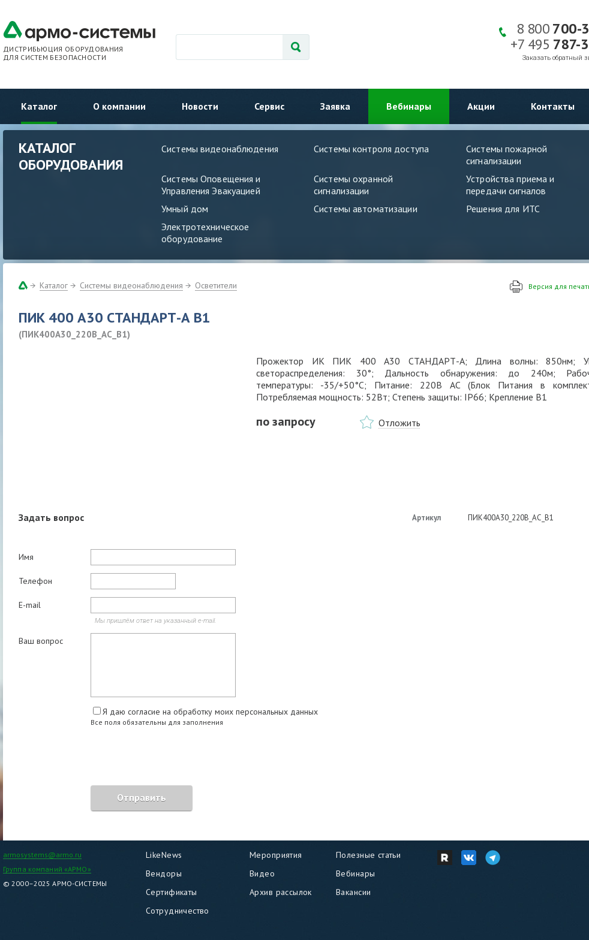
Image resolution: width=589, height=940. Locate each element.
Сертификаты (171, 892)
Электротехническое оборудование (205, 233)
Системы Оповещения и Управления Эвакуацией (211, 185)
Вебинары (408, 106)
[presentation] (110, 757)
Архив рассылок (281, 892)
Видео (262, 873)
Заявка (335, 106)
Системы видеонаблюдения (219, 149)
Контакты (553, 106)
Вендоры (164, 873)
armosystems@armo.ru (42, 854)
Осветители (216, 285)
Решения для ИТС (503, 209)
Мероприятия (276, 854)
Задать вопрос (51, 517)
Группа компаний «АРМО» (47, 868)
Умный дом (184, 209)
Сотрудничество (177, 910)
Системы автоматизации (365, 209)
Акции (481, 106)
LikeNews (164, 854)
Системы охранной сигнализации (353, 185)
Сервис (269, 106)
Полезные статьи (368, 854)
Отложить (399, 423)
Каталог (39, 106)
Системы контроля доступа (371, 149)
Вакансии (353, 892)
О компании (119, 106)
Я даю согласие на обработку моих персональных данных (210, 711)
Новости (200, 106)
